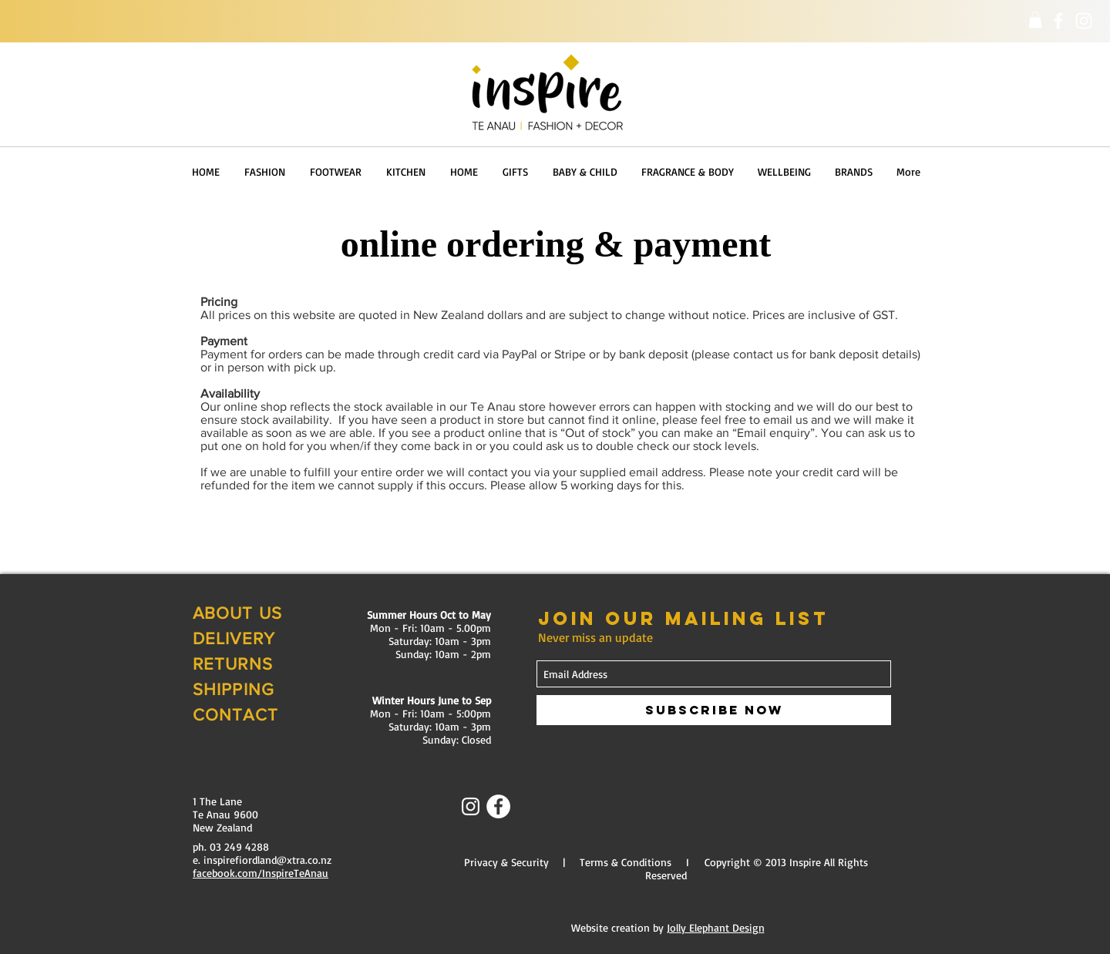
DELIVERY (234, 638)
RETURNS (233, 664)
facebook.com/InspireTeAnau (260, 872)
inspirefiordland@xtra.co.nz (267, 859)
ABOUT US (237, 613)
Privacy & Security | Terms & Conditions (567, 861)
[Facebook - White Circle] (498, 806)
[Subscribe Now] (713, 710)
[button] (1035, 20)
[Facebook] (1058, 21)
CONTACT (235, 715)
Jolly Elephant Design (716, 927)
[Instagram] (1084, 21)
